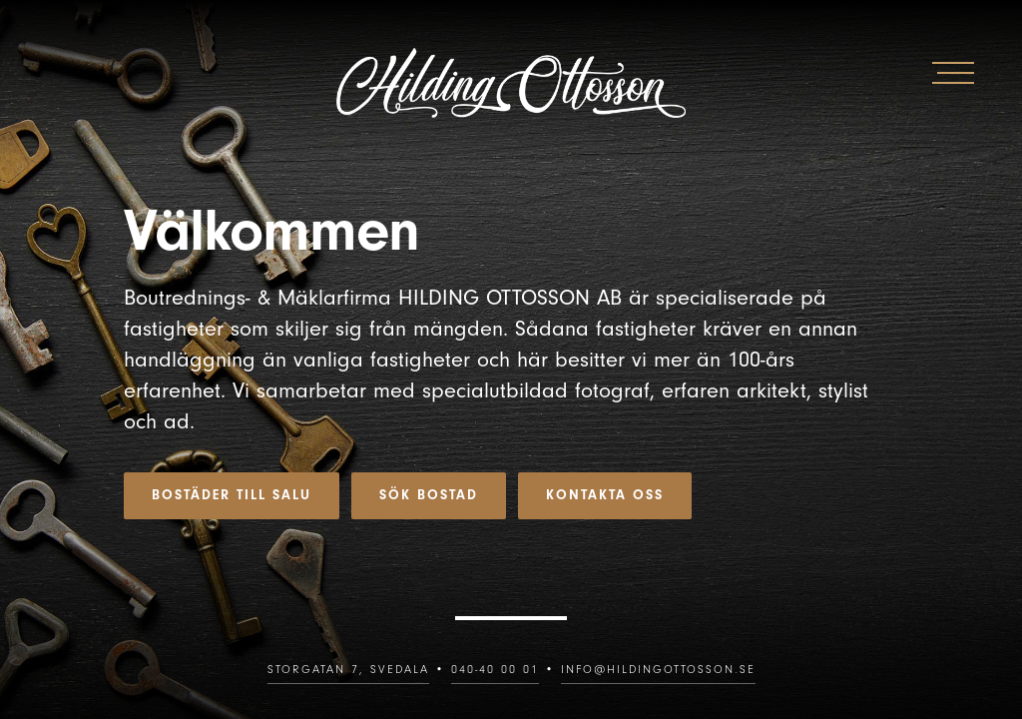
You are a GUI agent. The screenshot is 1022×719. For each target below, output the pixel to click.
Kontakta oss (605, 495)
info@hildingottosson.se (658, 669)
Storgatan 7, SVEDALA (348, 669)
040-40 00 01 (495, 669)
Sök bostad (428, 495)
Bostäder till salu (231, 495)
